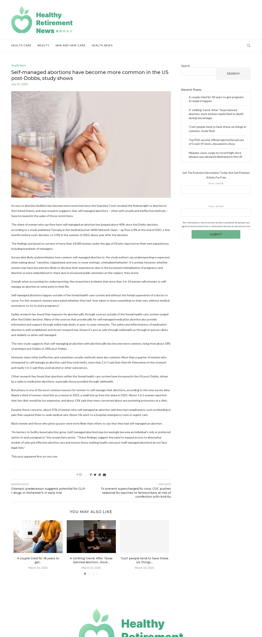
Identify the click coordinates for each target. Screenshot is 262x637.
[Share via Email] (104, 474)
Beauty (43, 45)
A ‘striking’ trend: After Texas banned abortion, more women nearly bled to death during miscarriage (216, 114)
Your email (216, 211)
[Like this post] (83, 474)
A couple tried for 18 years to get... (38, 560)
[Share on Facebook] (91, 474)
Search (185, 65)
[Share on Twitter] (95, 474)
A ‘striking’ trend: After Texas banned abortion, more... (91, 560)
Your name (216, 188)
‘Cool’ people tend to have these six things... (144, 560)
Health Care (21, 45)
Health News (102, 45)
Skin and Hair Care (70, 45)
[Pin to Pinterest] (99, 474)
